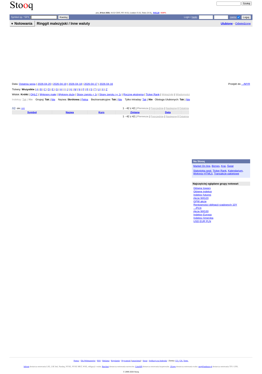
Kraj (223, 166)
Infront (26, 366)
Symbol (32, 112)
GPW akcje (199, 201)
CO (177, 361)
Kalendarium (235, 170)
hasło (194, 17)
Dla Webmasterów (88, 361)
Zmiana (135, 112)
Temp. (186, 361)
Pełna (84, 99)
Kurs (102, 112)
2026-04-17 (91, 83)
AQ (14, 108)
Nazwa (70, 112)
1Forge (173, 366)
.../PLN (197, 208)
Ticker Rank (153, 94)
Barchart (105, 366)
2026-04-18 (75, 83)
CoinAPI (138, 366)
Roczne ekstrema (133, 94)
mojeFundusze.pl (205, 366)
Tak (144, 99)
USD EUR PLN (202, 221)
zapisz (233, 17)
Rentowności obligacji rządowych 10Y (215, 204)
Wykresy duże (66, 94)
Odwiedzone (243, 23)
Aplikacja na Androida (158, 361)
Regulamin (115, 361)
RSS (99, 361)
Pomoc (76, 361)
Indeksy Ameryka (203, 217)
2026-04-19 (59, 83)
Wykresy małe (48, 94)
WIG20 (156, 13)
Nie (53, 99)
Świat (230, 166)
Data (168, 112)
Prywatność (126, 361)
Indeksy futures (202, 194)
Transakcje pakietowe (226, 173)
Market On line (201, 166)
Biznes (215, 166)
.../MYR (245, 83)
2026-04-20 (44, 83)
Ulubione (227, 23)
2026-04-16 (106, 83)
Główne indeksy (202, 191)
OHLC (34, 94)
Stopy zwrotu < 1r (87, 94)
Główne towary (202, 188)
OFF (23, 108)
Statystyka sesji (202, 170)
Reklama (105, 361)
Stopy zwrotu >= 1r (110, 94)
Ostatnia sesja (27, 83)
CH (181, 361)
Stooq (145, 361)
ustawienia (136, 361)
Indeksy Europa (202, 214)
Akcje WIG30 (201, 211)
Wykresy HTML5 (203, 173)
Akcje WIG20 (201, 198)
